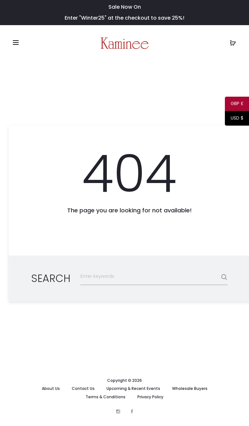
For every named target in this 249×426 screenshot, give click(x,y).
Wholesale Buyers (190, 388)
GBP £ (234, 104)
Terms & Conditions (105, 397)
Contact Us (83, 388)
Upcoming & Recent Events (133, 388)
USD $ (234, 119)
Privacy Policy (150, 397)
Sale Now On (124, 7)
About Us (51, 388)
